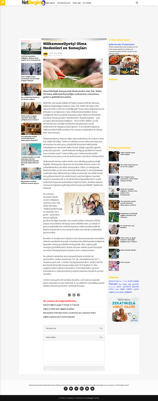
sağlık (122, 289)
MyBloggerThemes (92, 398)
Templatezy (70, 398)
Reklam (77, 3)
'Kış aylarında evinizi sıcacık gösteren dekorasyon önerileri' (29, 138)
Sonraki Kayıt (99, 369)
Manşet (113, 283)
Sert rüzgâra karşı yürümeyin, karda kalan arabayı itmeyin (30, 78)
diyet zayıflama (124, 286)
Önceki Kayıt (48, 369)
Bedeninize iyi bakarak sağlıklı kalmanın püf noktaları (128, 215)
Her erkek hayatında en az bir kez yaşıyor (30, 98)
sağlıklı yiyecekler (116, 292)
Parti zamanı (125, 262)
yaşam (128, 291)
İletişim (87, 3)
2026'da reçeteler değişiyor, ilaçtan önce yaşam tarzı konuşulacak (31, 58)
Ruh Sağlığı (123, 284)
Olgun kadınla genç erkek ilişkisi (127, 153)
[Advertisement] (79, 22)
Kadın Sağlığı (133, 281)
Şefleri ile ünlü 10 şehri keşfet (122, 44)
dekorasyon (112, 287)
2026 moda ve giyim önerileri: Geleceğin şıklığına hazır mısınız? (30, 118)
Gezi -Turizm (123, 281)
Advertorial (114, 281)
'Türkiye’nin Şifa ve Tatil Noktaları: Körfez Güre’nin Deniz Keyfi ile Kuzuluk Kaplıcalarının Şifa (30, 161)
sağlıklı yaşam (57, 41)
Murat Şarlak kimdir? (128, 250)
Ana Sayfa (50, 3)
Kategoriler (64, 3)
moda (117, 289)
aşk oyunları (133, 284)
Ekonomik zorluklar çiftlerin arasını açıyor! (30, 182)
